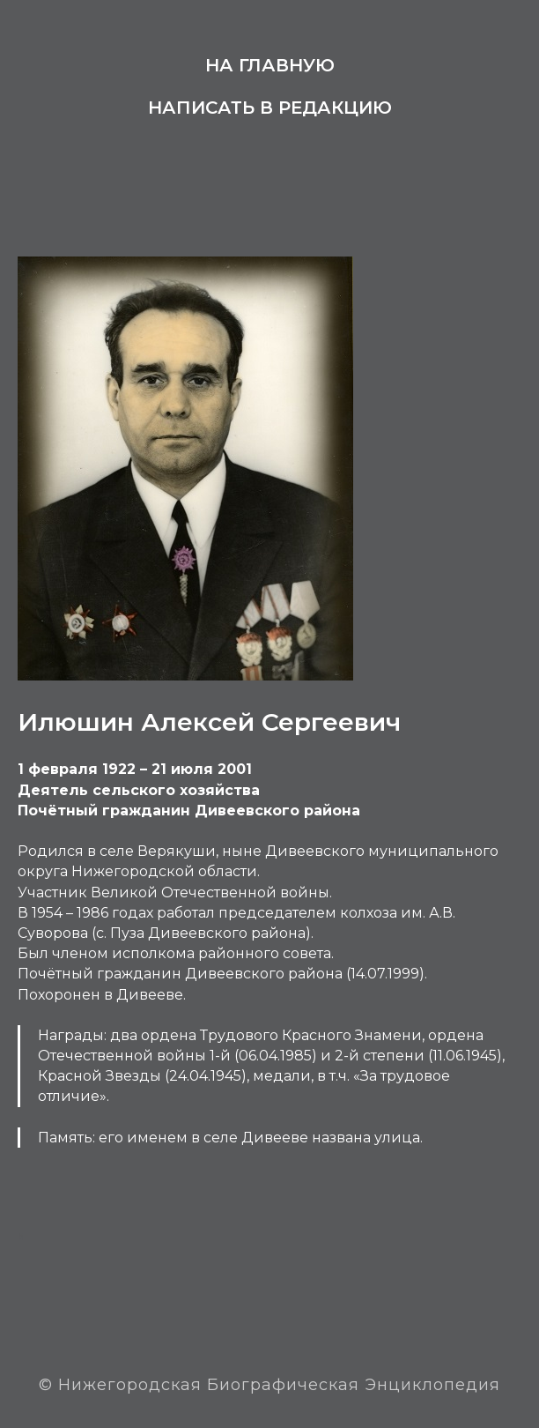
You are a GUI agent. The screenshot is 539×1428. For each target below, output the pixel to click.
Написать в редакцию (270, 107)
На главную (270, 65)
